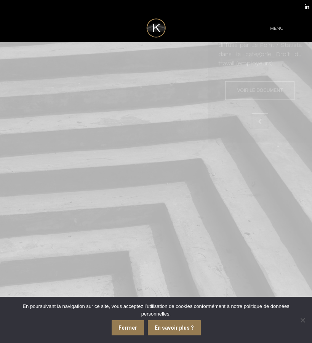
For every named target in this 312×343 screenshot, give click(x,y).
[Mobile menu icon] (286, 28)
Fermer (127, 328)
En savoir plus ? (174, 328)
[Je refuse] (302, 320)
